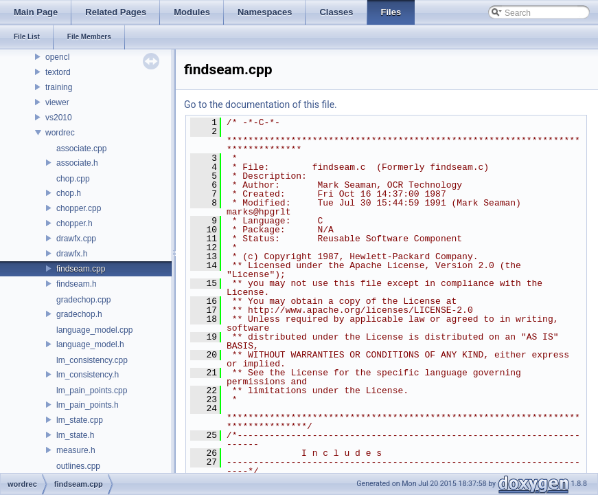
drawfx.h (71, 253)
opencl (57, 57)
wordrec (60, 133)
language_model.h (90, 344)
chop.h (68, 193)
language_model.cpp (94, 330)
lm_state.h (75, 435)
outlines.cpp (78, 466)
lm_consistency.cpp (92, 360)
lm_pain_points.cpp (91, 390)
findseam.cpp (80, 269)
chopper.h (74, 223)
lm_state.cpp (79, 420)
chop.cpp (73, 179)
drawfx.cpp (76, 238)
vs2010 (58, 117)
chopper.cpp (78, 208)
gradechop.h (79, 314)
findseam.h (76, 284)
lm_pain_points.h (87, 405)
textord (58, 72)
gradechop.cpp (83, 300)
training (58, 87)
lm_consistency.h (87, 375)
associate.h (77, 163)
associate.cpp (81, 148)
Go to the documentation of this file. (260, 104)
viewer (57, 102)
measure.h (75, 450)
